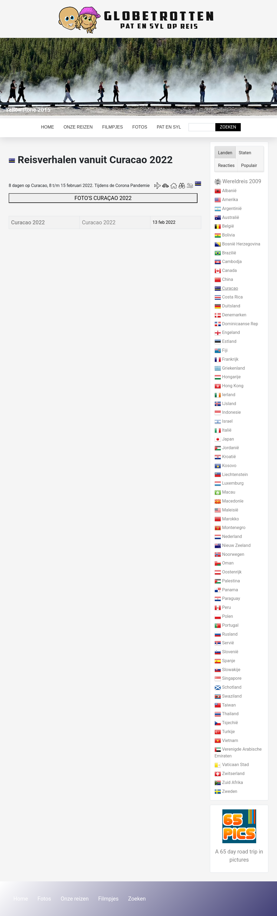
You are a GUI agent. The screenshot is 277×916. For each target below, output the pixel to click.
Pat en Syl (169, 127)
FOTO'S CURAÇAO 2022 (102, 198)
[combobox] (202, 127)
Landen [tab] (225, 152)
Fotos (139, 127)
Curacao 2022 (28, 222)
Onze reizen (78, 127)
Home (47, 127)
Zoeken (228, 127)
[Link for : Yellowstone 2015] (138, 77)
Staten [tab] (245, 152)
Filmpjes (112, 127)
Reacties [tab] (226, 165)
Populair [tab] (249, 165)
